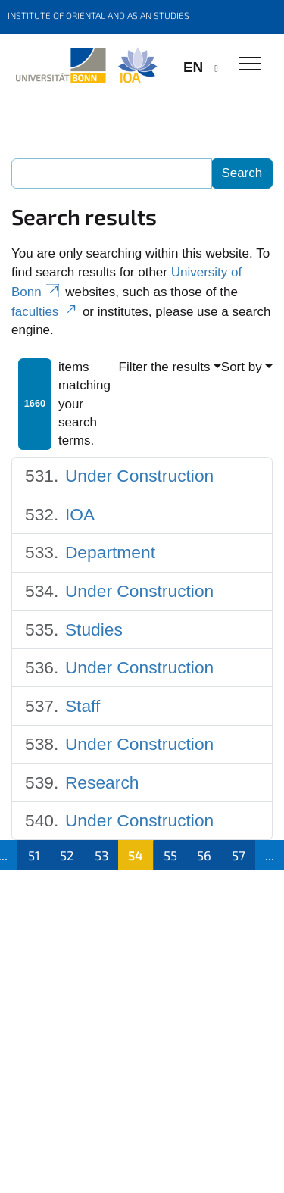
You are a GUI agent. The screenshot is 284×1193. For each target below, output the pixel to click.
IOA (80, 514)
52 (67, 855)
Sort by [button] (241, 367)
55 (170, 855)
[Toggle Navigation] (250, 64)
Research (102, 782)
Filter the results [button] (165, 367)
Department (110, 552)
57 (238, 855)
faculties (45, 311)
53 (101, 855)
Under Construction (139, 476)
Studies (94, 629)
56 (204, 855)
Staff (82, 706)
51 (34, 855)
